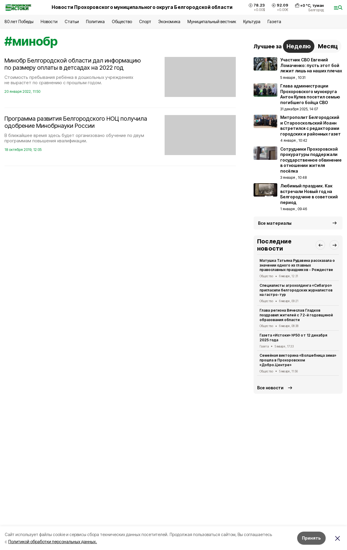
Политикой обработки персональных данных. (52, 541)
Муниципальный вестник (211, 21)
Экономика (169, 21)
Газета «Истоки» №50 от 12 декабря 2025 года (293, 337)
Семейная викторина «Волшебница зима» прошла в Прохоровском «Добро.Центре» (298, 360)
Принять (311, 538)
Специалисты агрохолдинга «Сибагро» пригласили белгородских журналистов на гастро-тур (296, 290)
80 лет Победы (19, 21)
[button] (320, 245)
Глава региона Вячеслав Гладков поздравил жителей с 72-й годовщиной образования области (296, 315)
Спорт (145, 21)
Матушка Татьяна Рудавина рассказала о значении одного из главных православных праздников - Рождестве (297, 265)
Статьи (72, 21)
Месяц (328, 46)
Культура (251, 21)
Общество (122, 21)
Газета (274, 21)
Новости (49, 21)
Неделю (298, 46)
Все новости (270, 387)
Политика (95, 21)
